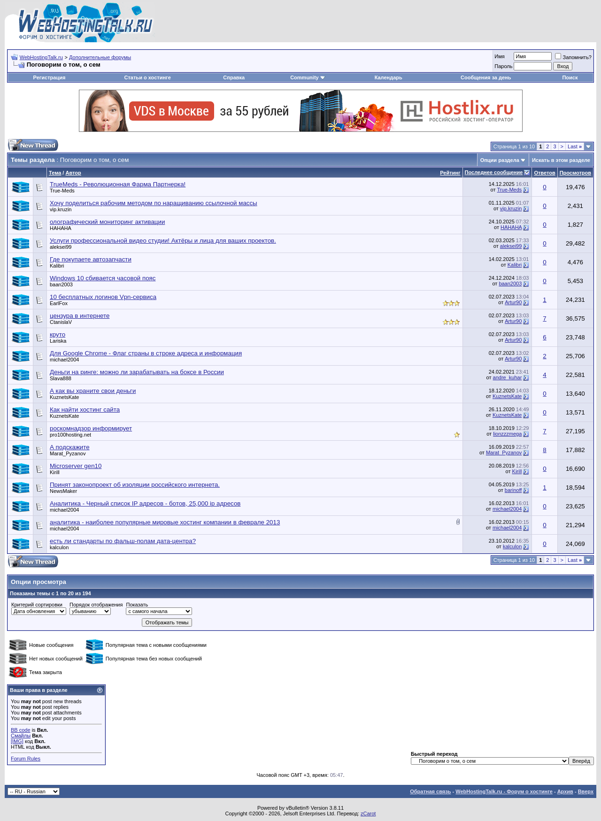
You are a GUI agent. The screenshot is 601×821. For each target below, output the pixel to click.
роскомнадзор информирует (91, 428)
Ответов (544, 173)
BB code (21, 730)
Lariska (58, 341)
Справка (234, 77)
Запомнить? (573, 57)
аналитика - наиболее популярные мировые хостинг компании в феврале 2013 (165, 522)
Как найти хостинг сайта (85, 409)
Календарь (388, 77)
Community (307, 77)
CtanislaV (61, 322)
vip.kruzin (60, 209)
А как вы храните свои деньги (93, 390)
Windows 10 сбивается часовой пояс (102, 278)
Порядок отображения (96, 604)
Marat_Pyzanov (67, 453)
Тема (55, 173)
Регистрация (49, 77)
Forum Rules (25, 758)
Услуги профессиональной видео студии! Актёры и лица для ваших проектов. (163, 240)
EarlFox (59, 303)
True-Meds (62, 190)
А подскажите (70, 447)
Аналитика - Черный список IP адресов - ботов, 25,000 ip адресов (145, 503)
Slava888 (60, 378)
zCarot (368, 813)
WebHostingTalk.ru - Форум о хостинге (504, 791)
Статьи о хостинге (147, 77)
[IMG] (17, 741)
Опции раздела (499, 160)
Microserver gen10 (75, 465)
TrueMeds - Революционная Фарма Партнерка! (117, 184)
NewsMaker (63, 491)
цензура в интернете (79, 315)
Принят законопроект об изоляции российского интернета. (135, 484)
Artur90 (513, 302)
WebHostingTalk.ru (41, 57)
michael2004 (64, 359)
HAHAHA (60, 228)
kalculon (59, 547)
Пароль (503, 66)
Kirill (55, 472)
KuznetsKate (64, 397)
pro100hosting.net (70, 434)
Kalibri (57, 266)
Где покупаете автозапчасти (90, 259)
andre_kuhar (507, 377)
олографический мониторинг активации (107, 221)
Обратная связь (430, 791)
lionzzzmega (507, 434)
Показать (137, 604)
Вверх (585, 791)
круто (57, 334)
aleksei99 (60, 247)
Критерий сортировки (36, 604)
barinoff (513, 490)
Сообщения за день (486, 77)
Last (575, 146)
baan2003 (61, 284)
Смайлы (21, 735)
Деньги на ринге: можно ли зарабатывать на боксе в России (137, 372)
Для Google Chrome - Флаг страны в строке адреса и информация (146, 353)
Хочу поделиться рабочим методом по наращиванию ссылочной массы (153, 203)
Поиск (570, 77)
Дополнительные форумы (100, 57)
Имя (499, 56)
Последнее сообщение (494, 172)
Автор (73, 173)
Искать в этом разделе (561, 160)
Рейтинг (450, 173)
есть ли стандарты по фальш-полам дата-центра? (123, 541)
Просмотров (575, 173)
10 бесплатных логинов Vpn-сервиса (103, 296)
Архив (565, 791)
